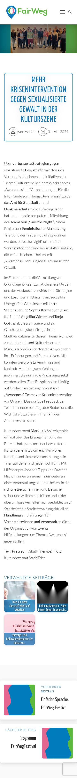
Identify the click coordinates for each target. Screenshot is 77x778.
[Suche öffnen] (70, 12)
